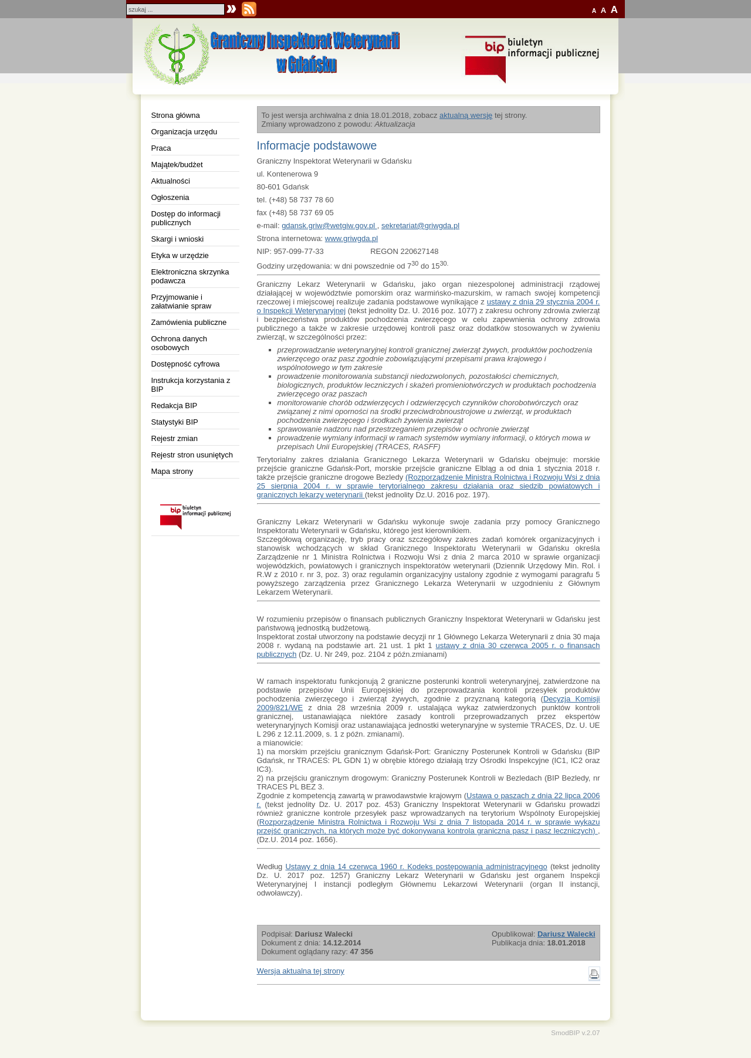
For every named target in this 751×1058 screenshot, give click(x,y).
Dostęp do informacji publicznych (186, 218)
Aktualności (170, 181)
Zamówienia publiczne (189, 322)
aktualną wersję (465, 115)
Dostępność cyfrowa (185, 364)
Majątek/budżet (177, 164)
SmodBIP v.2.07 (575, 1032)
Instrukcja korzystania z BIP (191, 385)
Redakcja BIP (174, 405)
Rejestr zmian (174, 438)
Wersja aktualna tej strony (300, 971)
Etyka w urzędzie (180, 255)
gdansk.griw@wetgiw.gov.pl (329, 225)
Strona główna (175, 115)
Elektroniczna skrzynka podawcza (190, 276)
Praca (161, 148)
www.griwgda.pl (351, 238)
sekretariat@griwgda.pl (420, 225)
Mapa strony (172, 471)
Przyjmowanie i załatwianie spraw (181, 301)
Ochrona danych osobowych (179, 343)
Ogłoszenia (170, 197)
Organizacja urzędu (184, 131)
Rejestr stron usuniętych (192, 454)
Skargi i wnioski (177, 239)
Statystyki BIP (174, 422)
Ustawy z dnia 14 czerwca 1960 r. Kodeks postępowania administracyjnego (416, 866)
